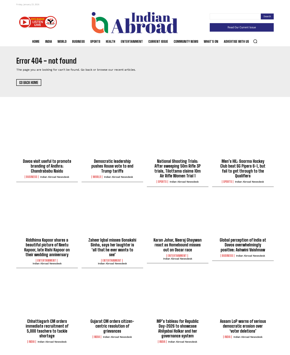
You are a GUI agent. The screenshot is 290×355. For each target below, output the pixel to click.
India (32, 342)
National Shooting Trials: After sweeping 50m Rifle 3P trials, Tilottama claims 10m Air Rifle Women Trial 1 (177, 169)
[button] (255, 41)
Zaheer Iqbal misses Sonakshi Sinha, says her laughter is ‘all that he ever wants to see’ (112, 248)
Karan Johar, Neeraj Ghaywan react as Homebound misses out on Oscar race (178, 245)
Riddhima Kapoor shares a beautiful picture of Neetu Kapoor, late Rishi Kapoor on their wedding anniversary (47, 248)
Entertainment (46, 261)
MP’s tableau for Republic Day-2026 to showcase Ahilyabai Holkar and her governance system (178, 329)
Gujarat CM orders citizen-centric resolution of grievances (112, 326)
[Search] (267, 16)
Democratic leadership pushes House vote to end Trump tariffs (112, 166)
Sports (162, 182)
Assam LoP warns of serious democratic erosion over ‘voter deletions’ (243, 326)
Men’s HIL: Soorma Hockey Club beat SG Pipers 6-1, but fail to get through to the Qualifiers (242, 169)
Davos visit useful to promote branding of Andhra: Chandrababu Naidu (47, 166)
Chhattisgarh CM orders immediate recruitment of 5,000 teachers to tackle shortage (47, 329)
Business (31, 177)
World (97, 177)
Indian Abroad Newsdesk (54, 177)
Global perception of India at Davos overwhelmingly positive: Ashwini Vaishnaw (243, 245)
